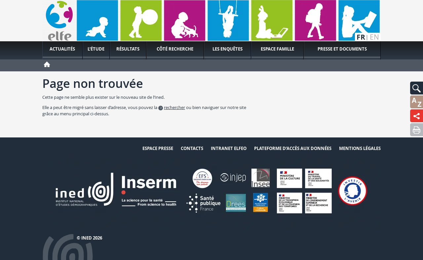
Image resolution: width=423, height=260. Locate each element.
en (374, 37)
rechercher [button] (174, 107)
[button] (416, 88)
